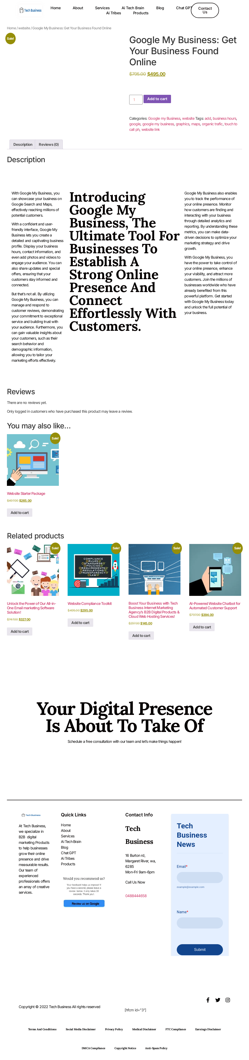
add (208, 118)
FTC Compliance (175, 1029)
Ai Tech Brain (133, 8)
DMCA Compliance (93, 1048)
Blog (160, 8)
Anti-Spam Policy (156, 1048)
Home (56, 8)
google (134, 124)
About (78, 8)
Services (102, 8)
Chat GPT (184, 8)
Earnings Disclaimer (208, 1029)
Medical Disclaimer (144, 1029)
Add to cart (157, 99)
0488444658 (136, 895)
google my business (158, 124)
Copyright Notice (125, 1048)
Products (141, 13)
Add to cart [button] (20, 512)
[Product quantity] (136, 100)
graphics (182, 124)
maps (195, 124)
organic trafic (212, 124)
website (24, 28)
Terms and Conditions (42, 1029)
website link (150, 129)
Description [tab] (22, 144)
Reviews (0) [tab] (49, 144)
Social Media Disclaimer (81, 1029)
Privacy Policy (114, 1029)
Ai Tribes (113, 13)
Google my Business (164, 118)
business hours (224, 118)
